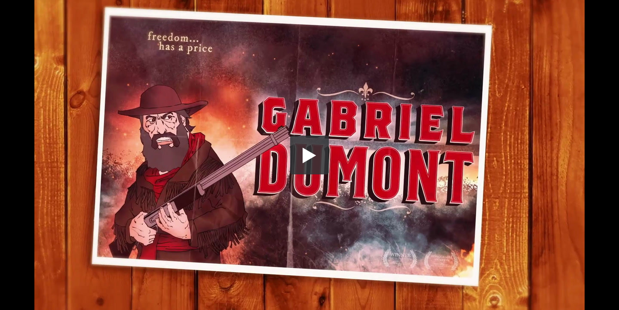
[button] (309, 155)
